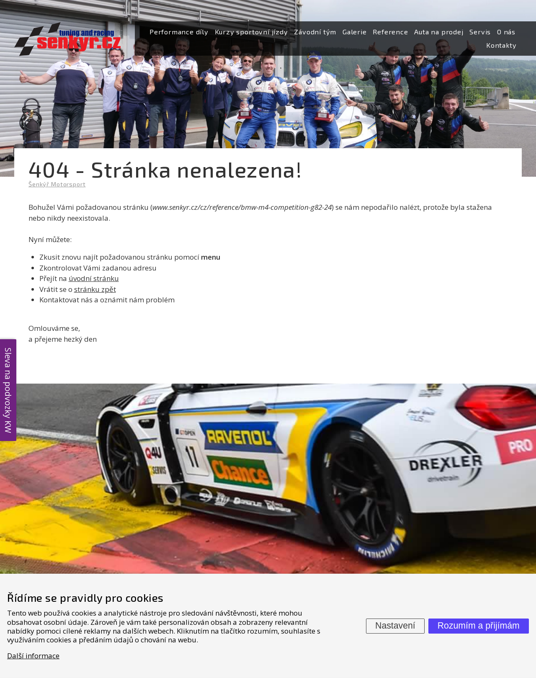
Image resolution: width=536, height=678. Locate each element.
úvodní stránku (94, 278)
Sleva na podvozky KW (8, 390)
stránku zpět (95, 289)
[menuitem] (179, 32)
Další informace (33, 655)
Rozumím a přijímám (479, 626)
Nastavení (395, 626)
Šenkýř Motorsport (56, 184)
